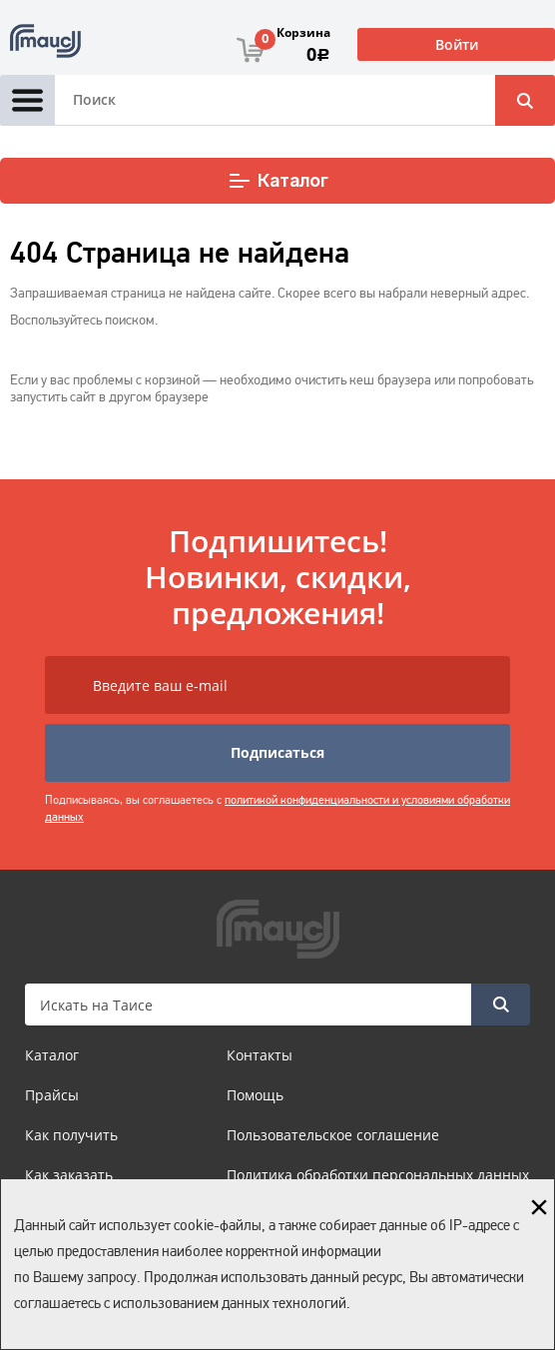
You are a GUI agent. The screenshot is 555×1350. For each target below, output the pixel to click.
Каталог (278, 181)
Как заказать (69, 1174)
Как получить (71, 1134)
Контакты (259, 1054)
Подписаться (277, 752)
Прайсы (52, 1094)
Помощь (255, 1094)
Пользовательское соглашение (333, 1134)
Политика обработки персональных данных (378, 1174)
